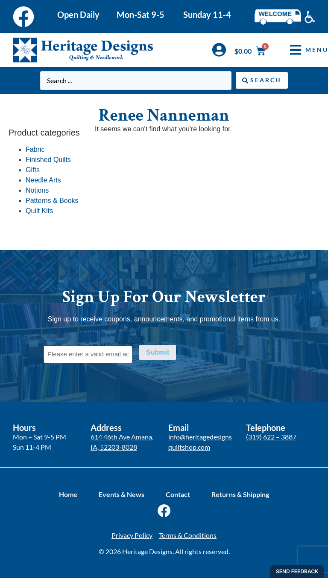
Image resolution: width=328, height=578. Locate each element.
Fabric (35, 149)
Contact (178, 494)
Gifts (33, 169)
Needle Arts (43, 180)
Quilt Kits (39, 210)
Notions (37, 190)
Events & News (121, 494)
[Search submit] (262, 80)
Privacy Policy (131, 535)
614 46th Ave (110, 437)
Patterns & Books (52, 200)
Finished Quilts (48, 159)
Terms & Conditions (188, 535)
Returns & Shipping (240, 494)
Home (68, 494)
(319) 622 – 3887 (271, 437)
